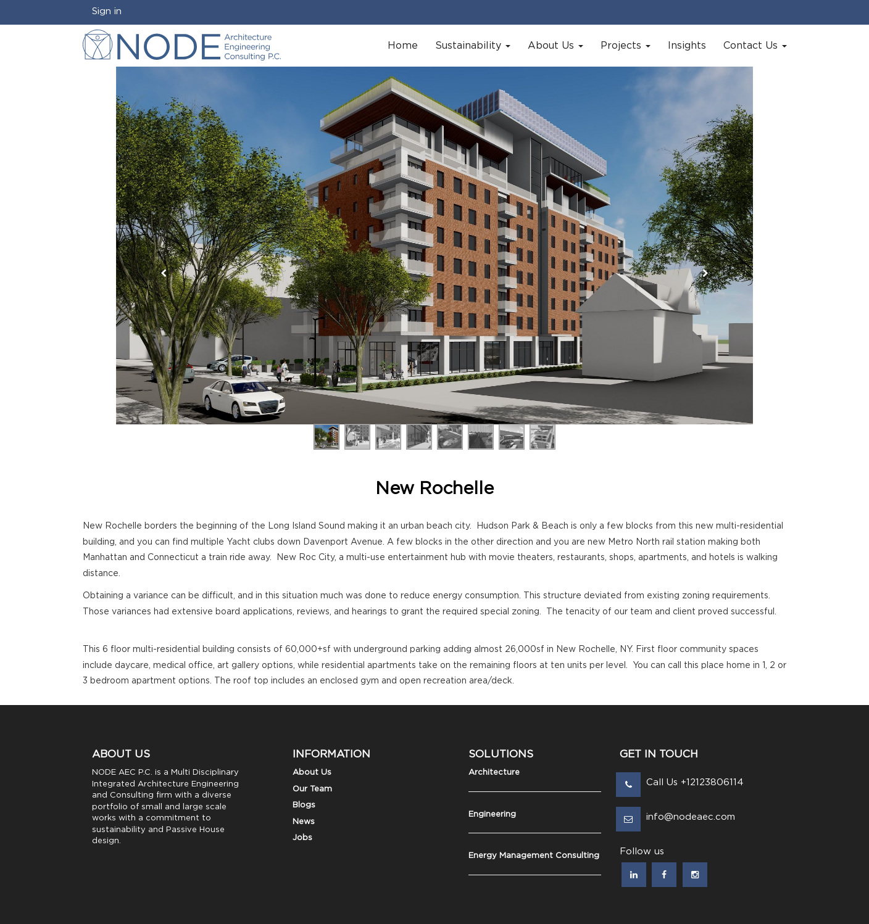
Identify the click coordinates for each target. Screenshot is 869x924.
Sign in (107, 11)
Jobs (302, 838)
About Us (312, 773)
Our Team (312, 789)
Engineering (492, 815)
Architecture (494, 773)
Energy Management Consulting (533, 856)
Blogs (304, 805)
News (304, 822)
